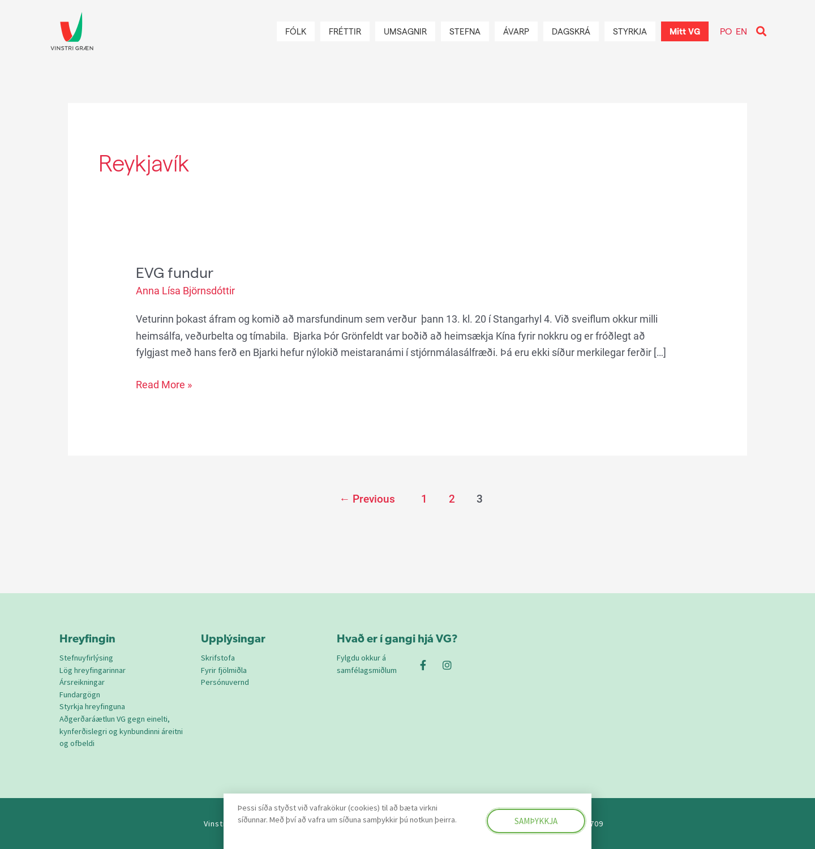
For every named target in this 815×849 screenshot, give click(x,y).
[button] (761, 31)
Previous (367, 498)
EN (741, 30)
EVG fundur (174, 272)
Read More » (164, 383)
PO (726, 30)
